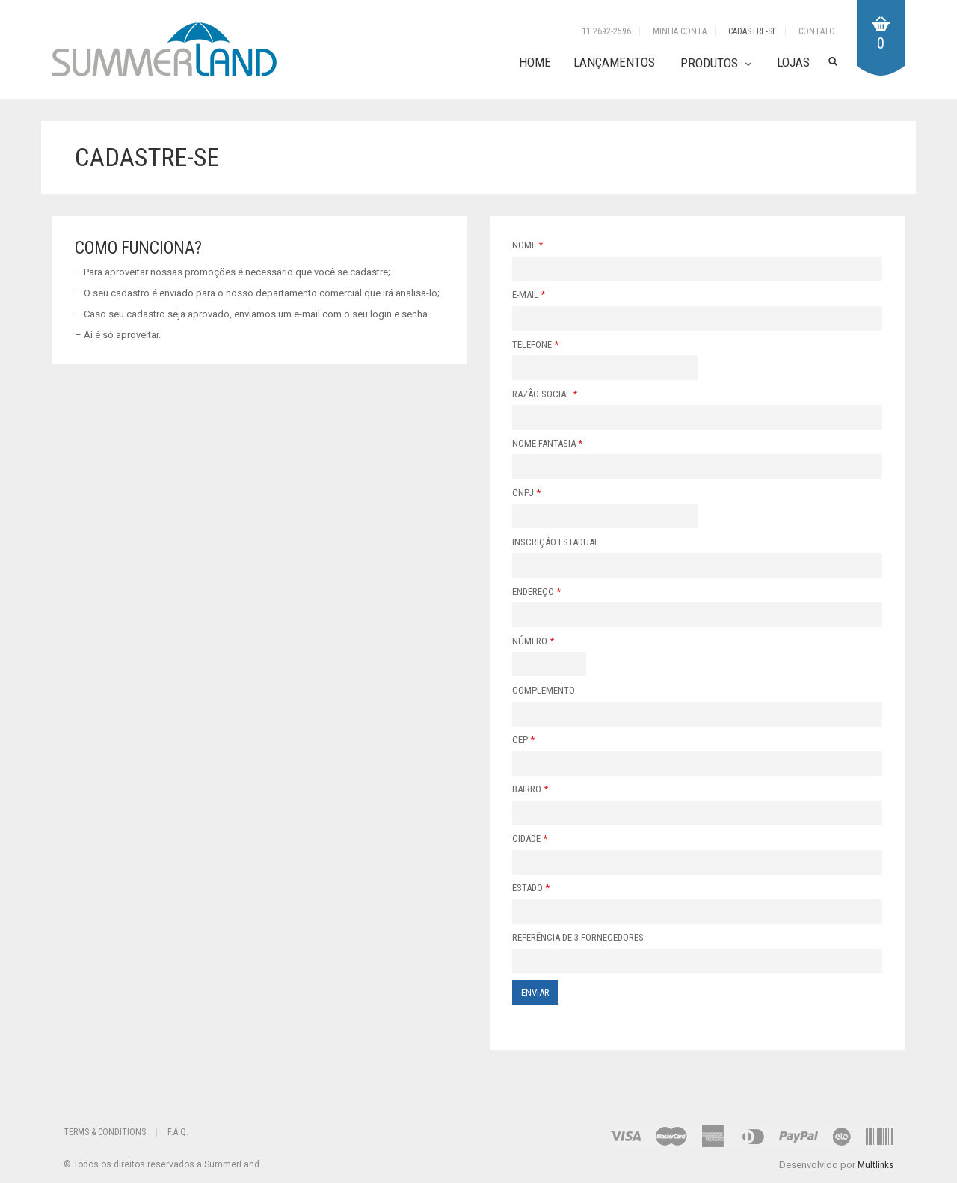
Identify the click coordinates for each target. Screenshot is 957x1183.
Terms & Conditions (105, 1132)
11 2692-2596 (606, 31)
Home (535, 62)
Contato (816, 31)
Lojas (793, 62)
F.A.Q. (177, 1132)
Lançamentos (614, 62)
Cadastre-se (752, 31)
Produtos (709, 62)
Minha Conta (680, 31)
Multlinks (875, 1164)
